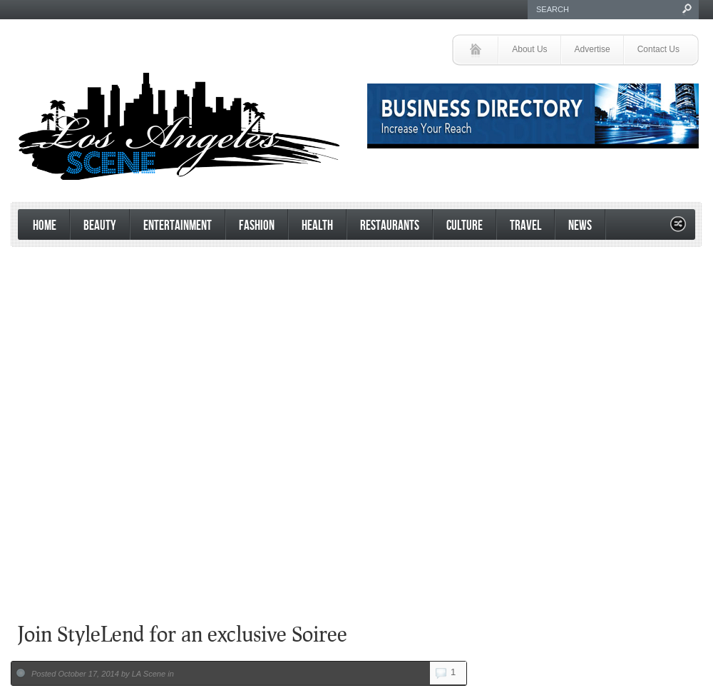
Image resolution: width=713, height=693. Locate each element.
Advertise (592, 49)
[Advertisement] (353, 495)
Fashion (257, 226)
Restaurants (389, 226)
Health (317, 226)
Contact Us (658, 49)
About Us (529, 49)
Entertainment (177, 226)
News (580, 226)
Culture (464, 226)
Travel (525, 226)
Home (44, 226)
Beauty (99, 226)
